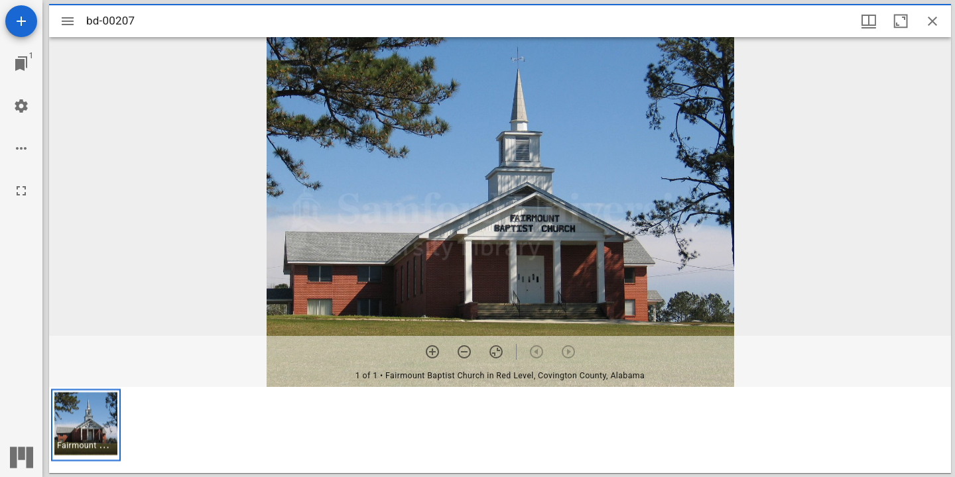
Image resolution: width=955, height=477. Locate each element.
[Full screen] (21, 191)
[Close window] (932, 21)
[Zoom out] (464, 352)
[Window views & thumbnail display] (869, 21)
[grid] (500, 430)
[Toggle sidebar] (68, 21)
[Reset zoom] (496, 352)
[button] (85, 425)
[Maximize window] (901, 21)
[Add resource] (21, 21)
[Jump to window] (21, 64)
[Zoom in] (432, 352)
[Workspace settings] (21, 106)
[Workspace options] (21, 148)
